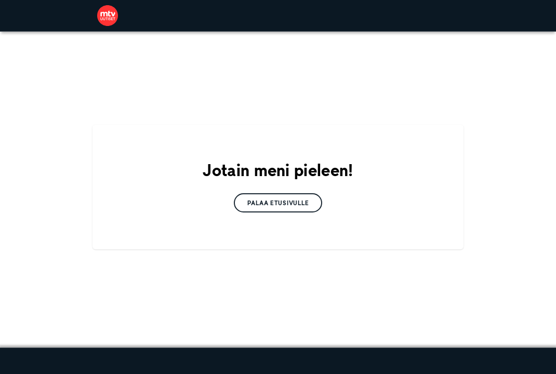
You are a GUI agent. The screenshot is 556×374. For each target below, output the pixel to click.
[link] (107, 15)
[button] (278, 202)
